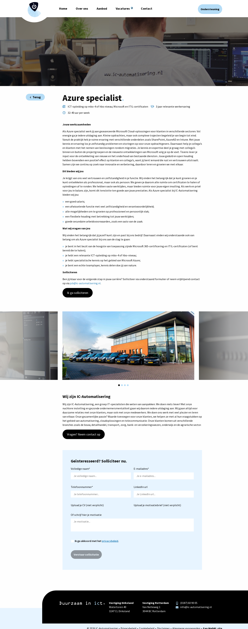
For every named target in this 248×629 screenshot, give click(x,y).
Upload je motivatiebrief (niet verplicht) (157, 505)
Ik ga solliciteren (77, 293)
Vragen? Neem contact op (83, 434)
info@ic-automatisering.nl (194, 607)
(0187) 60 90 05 (186, 603)
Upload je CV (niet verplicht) (87, 505)
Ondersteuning (210, 9)
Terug (35, 97)
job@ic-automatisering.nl (85, 283)
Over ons (82, 8)
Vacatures (123, 8)
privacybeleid (110, 541)
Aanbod (102, 8)
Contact (146, 8)
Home (63, 8)
